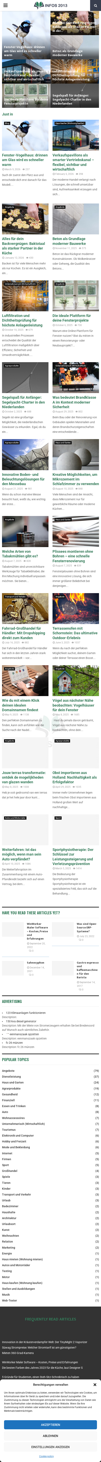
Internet (7, 1153)
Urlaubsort (9, 1224)
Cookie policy (46, 1456)
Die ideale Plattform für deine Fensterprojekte (26, 101)
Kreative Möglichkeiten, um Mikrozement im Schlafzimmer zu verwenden (76, 479)
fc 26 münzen (14, 1042)
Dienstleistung (11, 1076)
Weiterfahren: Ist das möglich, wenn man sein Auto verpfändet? (21, 854)
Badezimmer (10, 1206)
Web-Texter (9, 1300)
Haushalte (8, 1212)
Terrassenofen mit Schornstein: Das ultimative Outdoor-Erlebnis (75, 633)
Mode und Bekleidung (16, 1147)
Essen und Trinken (14, 1106)
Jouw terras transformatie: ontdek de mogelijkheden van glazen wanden (24, 777)
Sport (58, 818)
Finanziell (8, 1100)
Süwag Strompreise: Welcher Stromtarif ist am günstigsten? (39, 1347)
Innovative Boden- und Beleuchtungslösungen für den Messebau (23, 479)
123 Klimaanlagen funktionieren (26, 1012)
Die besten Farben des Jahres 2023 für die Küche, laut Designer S (42, 1367)
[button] (95, 1385)
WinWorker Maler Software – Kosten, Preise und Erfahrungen (37, 931)
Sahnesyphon (35, 962)
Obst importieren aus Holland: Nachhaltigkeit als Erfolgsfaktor (75, 777)
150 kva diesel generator (21, 1021)
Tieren (6, 1182)
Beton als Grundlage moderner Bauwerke (68, 53)
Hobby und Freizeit (14, 1141)
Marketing (8, 1247)
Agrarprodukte (12, 366)
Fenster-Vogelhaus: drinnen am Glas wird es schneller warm (24, 51)
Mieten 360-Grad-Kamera (18, 1353)
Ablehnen (50, 1436)
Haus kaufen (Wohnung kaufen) (70, 123)
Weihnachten (10, 1235)
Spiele (6, 1176)
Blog (7, 123)
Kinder (6, 1188)
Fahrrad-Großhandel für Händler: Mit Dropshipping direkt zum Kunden (23, 633)
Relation (7, 1241)
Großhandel (9, 1171)
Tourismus (9, 1129)
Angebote (9, 207)
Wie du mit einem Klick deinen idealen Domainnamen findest (20, 705)
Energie (7, 1253)
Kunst (5, 1229)
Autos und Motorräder (15, 818)
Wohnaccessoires (13, 1118)
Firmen (6, 1159)
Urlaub (6, 1200)
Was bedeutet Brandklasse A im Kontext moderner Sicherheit (74, 402)
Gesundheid (10, 1094)
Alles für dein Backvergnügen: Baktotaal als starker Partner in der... (75, 27)
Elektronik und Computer (18, 1135)
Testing (7, 1271)
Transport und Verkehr (15, 597)
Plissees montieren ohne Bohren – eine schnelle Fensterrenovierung (73, 556)
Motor (6, 1277)
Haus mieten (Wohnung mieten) (22, 1259)
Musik (6, 1294)
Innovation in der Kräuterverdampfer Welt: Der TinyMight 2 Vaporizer (44, 1342)
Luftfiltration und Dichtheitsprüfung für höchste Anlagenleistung (71, 75)
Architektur (9, 1218)
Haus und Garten (63, 443)
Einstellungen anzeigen (50, 1447)
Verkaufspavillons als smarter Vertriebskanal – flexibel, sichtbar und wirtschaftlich (26, 75)
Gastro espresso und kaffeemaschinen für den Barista (88, 970)
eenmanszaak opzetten (24, 1034)
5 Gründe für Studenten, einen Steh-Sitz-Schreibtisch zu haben (40, 1377)
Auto (5, 1112)
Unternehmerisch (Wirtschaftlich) (20, 284)
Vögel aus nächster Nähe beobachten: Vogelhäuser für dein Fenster (73, 705)
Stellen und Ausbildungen (18, 1288)
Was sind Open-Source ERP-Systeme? (87, 927)
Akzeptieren (50, 1425)
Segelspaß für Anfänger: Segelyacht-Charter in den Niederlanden (72, 99)
